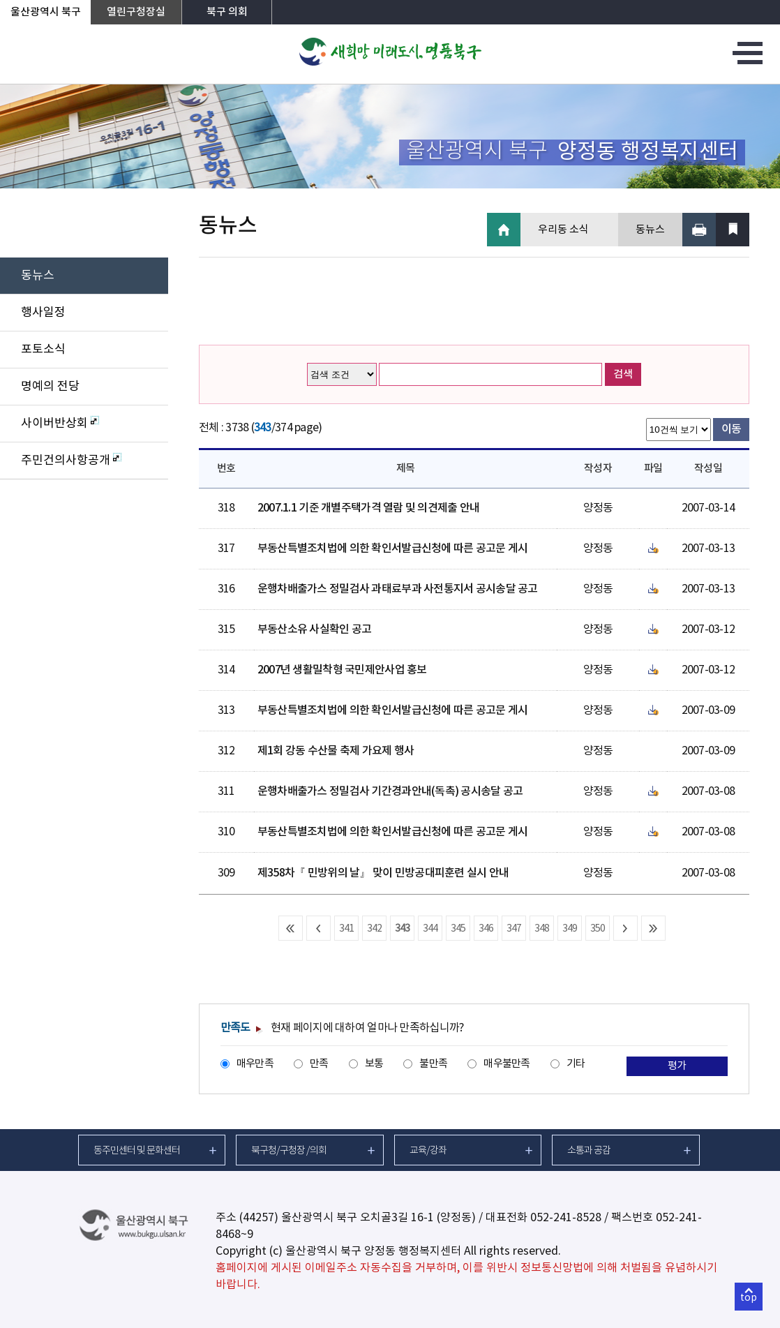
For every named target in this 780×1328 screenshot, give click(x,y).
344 (430, 928)
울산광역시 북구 (45, 12)
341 (346, 928)
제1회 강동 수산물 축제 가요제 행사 (335, 751)
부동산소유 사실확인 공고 (314, 629)
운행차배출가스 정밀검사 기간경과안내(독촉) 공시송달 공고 (390, 791)
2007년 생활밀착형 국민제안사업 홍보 (342, 670)
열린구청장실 (136, 12)
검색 (623, 374)
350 (598, 928)
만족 (319, 1064)
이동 (731, 429)
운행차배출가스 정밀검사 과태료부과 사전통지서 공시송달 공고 (397, 589)
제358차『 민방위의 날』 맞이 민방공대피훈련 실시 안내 (383, 873)
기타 (576, 1064)
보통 (374, 1064)
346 (486, 928)
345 (458, 928)
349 (570, 928)
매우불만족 (506, 1064)
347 (514, 928)
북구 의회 (227, 12)
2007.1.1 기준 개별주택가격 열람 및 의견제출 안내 (368, 508)
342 (374, 928)
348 (542, 928)
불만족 (433, 1064)
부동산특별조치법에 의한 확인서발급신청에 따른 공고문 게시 (392, 548)
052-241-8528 (565, 1217)
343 (402, 928)
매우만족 (255, 1064)
